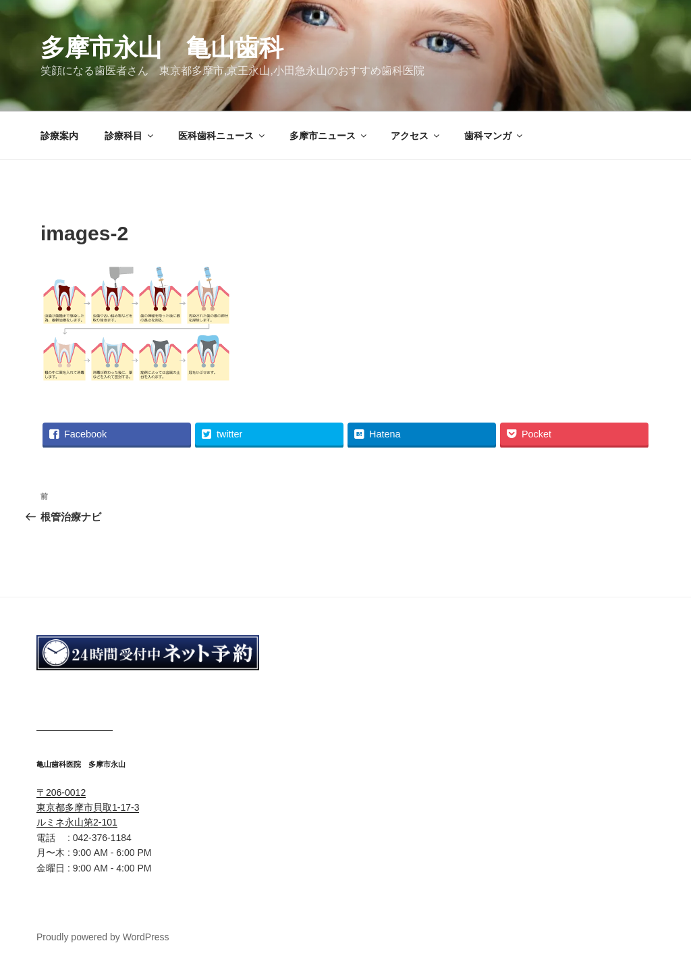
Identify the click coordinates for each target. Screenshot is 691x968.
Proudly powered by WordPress (102, 937)
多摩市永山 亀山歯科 (161, 47)
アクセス (416, 135)
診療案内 (59, 135)
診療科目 (130, 135)
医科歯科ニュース (222, 135)
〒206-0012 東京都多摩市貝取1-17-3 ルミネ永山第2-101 (87, 807)
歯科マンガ (494, 135)
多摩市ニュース (328, 135)
